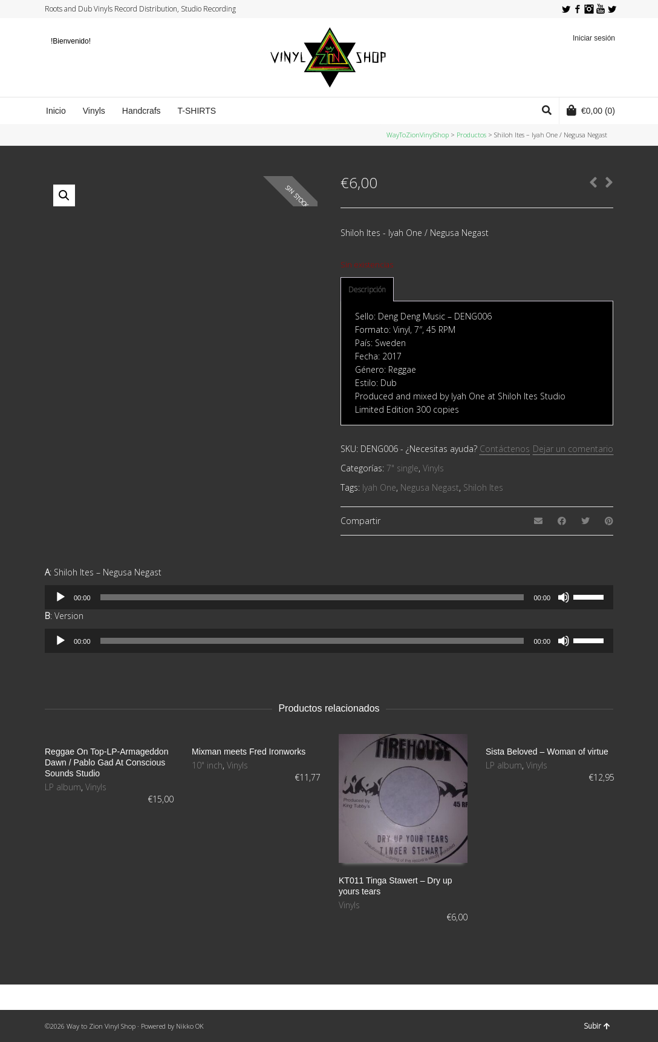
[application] (329, 597)
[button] (64, 195)
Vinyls (433, 468)
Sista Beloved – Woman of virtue (547, 751)
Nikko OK (190, 1026)
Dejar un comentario (573, 448)
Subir (597, 1026)
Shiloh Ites (483, 487)
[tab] (367, 290)
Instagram (589, 9)
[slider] (312, 597)
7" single (402, 468)
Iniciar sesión (594, 38)
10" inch (207, 765)
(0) (591, 110)
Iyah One (379, 487)
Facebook (577, 9)
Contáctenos (505, 448)
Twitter (566, 9)
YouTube (600, 9)
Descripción (367, 289)
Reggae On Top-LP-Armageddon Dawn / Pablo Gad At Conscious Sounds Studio (106, 762)
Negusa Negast (429, 487)
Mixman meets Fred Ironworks (248, 751)
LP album (63, 787)
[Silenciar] (564, 597)
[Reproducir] (60, 597)
